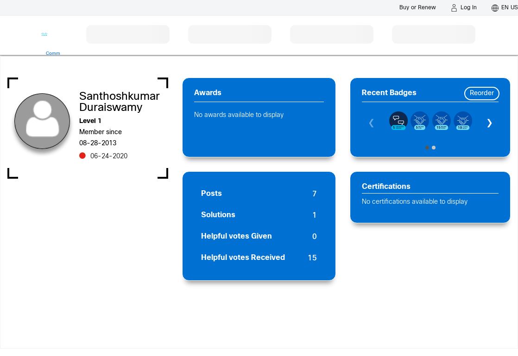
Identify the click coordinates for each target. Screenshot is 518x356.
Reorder (482, 94)
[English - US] (505, 8)
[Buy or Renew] (417, 8)
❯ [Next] (489, 123)
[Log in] (464, 8)
